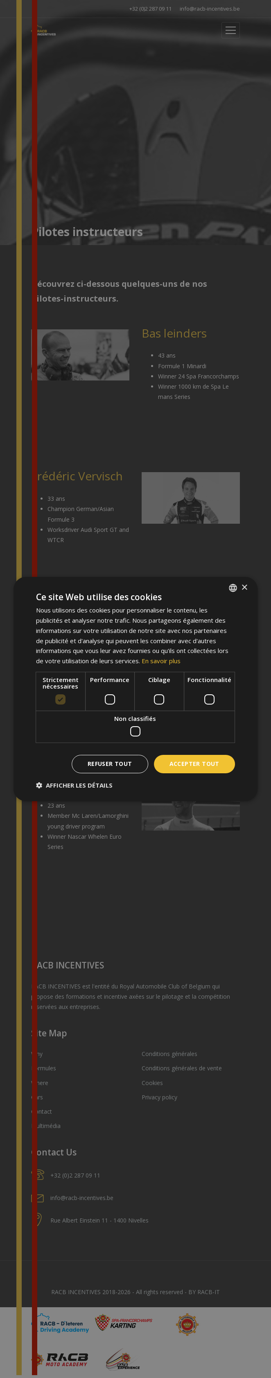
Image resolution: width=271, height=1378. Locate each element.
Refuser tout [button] (110, 764)
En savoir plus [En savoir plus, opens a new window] (161, 661)
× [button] (244, 587)
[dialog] (135, 689)
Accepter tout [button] (194, 764)
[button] (74, 785)
